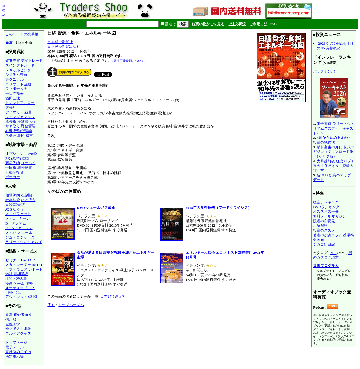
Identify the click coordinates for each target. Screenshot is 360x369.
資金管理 (28, 126)
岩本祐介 (12, 200)
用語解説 (320, 225)
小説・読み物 (16, 279)
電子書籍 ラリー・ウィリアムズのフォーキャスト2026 (333, 128)
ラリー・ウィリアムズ (23, 242)
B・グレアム (15, 223)
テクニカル (14, 79)
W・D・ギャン (17, 218)
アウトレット (16, 297)
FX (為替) (13, 158)
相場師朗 (12, 195)
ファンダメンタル (20, 117)
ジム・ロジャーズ (20, 237)
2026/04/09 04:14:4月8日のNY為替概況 (333, 45)
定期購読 (21, 274)
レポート (35, 269)
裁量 (28, 112)
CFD (25, 158)
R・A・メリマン (19, 228)
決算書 (22, 121)
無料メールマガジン (329, 216)
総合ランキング (326, 202)
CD (32, 260)
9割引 (32, 297)
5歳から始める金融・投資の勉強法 (332, 139)
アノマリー (14, 112)
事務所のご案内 (18, 352)
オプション (14, 153)
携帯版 (3, 10)
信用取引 (12, 319)
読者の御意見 (324, 221)
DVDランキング (326, 207)
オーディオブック (20, 288)
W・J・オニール (18, 232)
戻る (51, 305)
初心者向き (23, 315)
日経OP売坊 (15, 204)
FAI (32, 121)
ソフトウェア (16, 269)
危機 (9, 135)
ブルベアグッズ (18, 333)
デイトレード (32, 60)
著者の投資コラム (327, 235)
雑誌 (9, 274)
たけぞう (28, 200)
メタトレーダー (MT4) (23, 264)
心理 (9, 131)
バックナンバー (326, 71)
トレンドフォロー (20, 103)
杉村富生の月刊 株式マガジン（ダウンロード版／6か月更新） (333, 152)
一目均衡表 (14, 93)
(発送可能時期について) (128, 60)
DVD (25, 260)
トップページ (16, 342)
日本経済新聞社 (60, 42)
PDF (333, 253)
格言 (29, 135)
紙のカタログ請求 (332, 255)
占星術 (19, 135)
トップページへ (71, 305)
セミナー (12, 260)
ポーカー (12, 177)
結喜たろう (14, 209)
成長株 (10, 121)
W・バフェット (18, 214)
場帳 (29, 283)
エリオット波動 (18, 84)
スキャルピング (18, 70)
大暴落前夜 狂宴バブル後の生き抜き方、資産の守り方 (333, 166)
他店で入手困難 (18, 329)
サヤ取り (12, 126)
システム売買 (16, 75)
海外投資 (24, 168)
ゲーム (19, 283)
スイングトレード (20, 65)
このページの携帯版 (21, 34)
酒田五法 (12, 98)
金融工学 (12, 324)
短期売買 (12, 60)
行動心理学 (23, 131)
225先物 (30, 153)
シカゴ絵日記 (324, 244)
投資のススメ (324, 230)
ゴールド (28, 163)
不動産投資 (14, 172)
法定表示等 (14, 356)
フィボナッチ (16, 89)
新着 (9, 42)
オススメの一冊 (326, 211)
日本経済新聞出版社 (63, 46)
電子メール (14, 347)
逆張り (10, 107)
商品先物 (12, 163)
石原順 (26, 195)
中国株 (10, 168)
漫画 (9, 283)
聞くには (14, 292)
